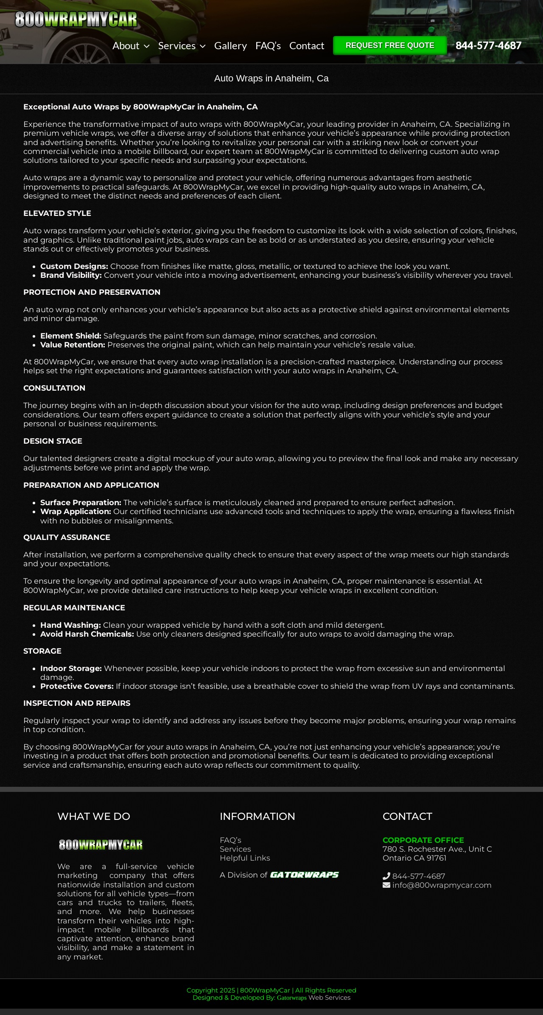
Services (235, 849)
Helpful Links (245, 858)
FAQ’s (230, 840)
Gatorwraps (292, 997)
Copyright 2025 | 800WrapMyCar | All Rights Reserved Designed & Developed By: (271, 994)
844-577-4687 (418, 876)
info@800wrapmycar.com (442, 885)
